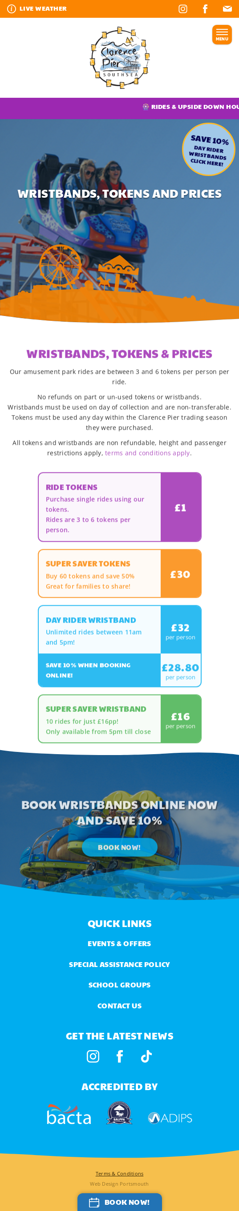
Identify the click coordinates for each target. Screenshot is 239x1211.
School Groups (120, 984)
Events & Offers (119, 943)
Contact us (119, 1005)
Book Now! (119, 860)
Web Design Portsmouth (119, 1183)
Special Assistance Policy (119, 964)
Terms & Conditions (120, 1173)
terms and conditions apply (147, 466)
